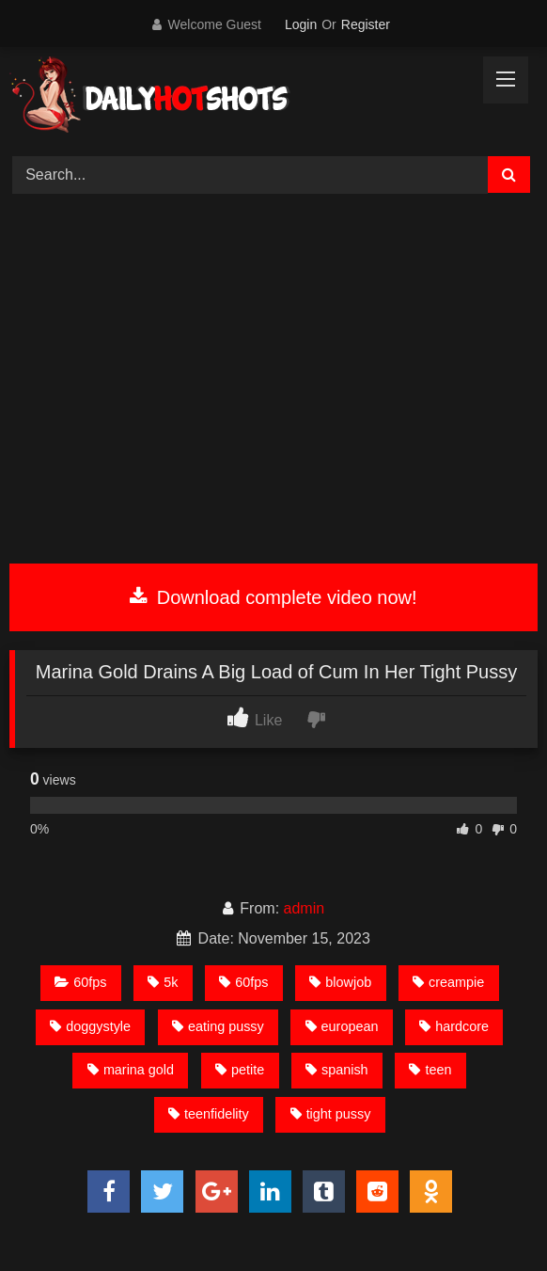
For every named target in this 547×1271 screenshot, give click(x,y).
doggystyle (90, 1026)
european (342, 1026)
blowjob (340, 982)
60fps (80, 982)
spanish (336, 1069)
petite (239, 1069)
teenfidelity (208, 1113)
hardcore (454, 1026)
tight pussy (330, 1113)
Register (365, 24)
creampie (448, 982)
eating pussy (218, 1026)
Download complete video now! (273, 597)
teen (430, 1069)
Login (301, 24)
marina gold (130, 1069)
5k (163, 982)
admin (304, 908)
